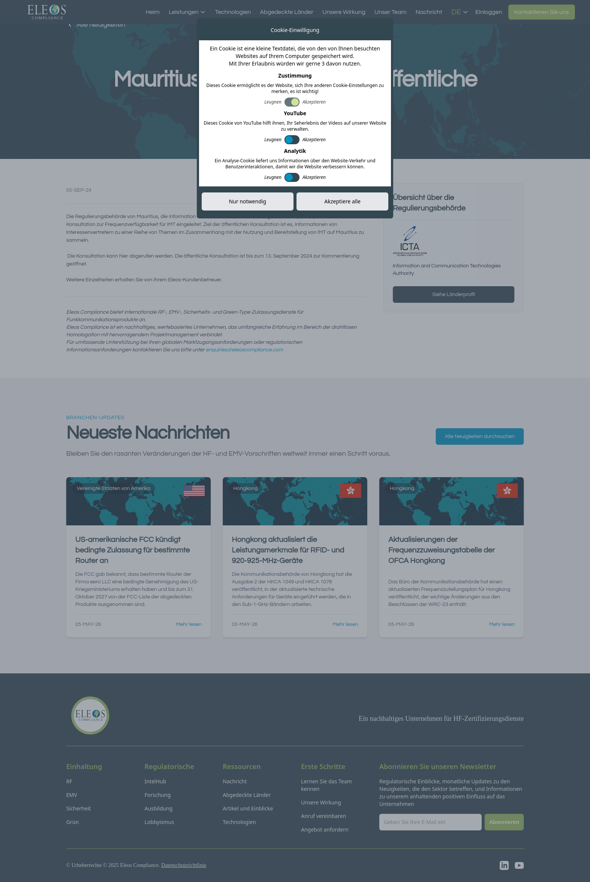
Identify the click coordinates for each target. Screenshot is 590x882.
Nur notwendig (247, 201)
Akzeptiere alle (342, 201)
